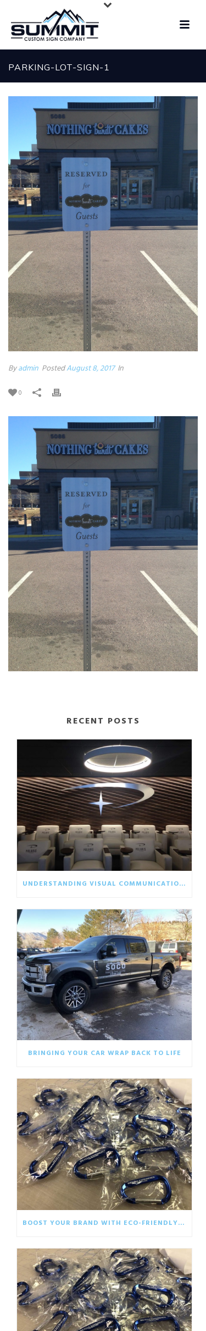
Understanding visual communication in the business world (107, 884)
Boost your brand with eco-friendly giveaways (107, 1223)
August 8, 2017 (90, 368)
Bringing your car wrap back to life (104, 1053)
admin (28, 368)
